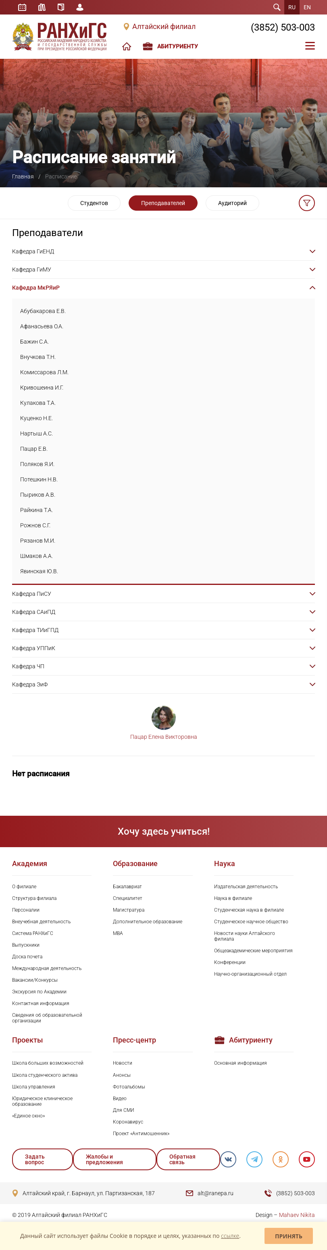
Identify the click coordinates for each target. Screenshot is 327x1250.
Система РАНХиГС (32, 933)
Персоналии (26, 910)
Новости (122, 1063)
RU (292, 7)
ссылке (230, 1236)
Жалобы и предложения (104, 1159)
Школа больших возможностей (47, 1063)
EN (307, 7)
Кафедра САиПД (33, 612)
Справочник (61, 7)
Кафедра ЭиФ (30, 684)
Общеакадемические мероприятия (253, 951)
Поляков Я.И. (37, 464)
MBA (118, 933)
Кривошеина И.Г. (41, 387)
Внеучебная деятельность (41, 922)
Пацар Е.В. (34, 449)
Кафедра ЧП (28, 666)
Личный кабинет (80, 7)
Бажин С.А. (34, 341)
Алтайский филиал (164, 27)
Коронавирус (128, 1122)
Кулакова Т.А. (38, 403)
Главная (23, 176)
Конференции (230, 962)
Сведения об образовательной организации (47, 1018)
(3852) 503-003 (283, 27)
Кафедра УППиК (33, 648)
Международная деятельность (46, 968)
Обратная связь (182, 1159)
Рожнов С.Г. (35, 525)
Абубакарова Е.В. (43, 311)
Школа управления (33, 1087)
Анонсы (122, 1075)
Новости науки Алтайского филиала (244, 936)
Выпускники (26, 945)
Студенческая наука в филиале (249, 910)
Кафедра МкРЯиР (36, 287)
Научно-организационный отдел (250, 974)
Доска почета (27, 957)
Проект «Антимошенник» (141, 1133)
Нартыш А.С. (36, 433)
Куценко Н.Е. (36, 418)
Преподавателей (163, 203)
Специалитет (127, 898)
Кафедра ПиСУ (31, 594)
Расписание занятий (22, 7)
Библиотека (42, 7)
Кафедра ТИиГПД (35, 630)
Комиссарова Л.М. (44, 372)
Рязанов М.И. (37, 540)
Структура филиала (34, 898)
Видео (120, 1098)
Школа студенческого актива (44, 1075)
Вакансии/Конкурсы (35, 980)
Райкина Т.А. (36, 510)
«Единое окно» (28, 1116)
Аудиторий (232, 203)
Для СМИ (123, 1110)
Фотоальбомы (129, 1087)
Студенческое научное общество (251, 922)
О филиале (24, 886)
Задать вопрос (35, 1159)
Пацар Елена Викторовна (163, 737)
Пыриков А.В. (37, 494)
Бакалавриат (127, 886)
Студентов (94, 203)
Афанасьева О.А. (41, 326)
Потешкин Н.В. (39, 479)
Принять (288, 1236)
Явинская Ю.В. (39, 571)
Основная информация (240, 1063)
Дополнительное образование (147, 922)
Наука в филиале (233, 898)
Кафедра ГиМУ (31, 269)
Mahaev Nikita (297, 1215)
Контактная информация (40, 1003)
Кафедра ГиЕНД (33, 251)
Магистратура (128, 910)
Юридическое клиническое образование (42, 1101)
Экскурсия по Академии (39, 992)
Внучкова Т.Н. (38, 357)
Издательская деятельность (246, 886)
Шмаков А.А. (36, 556)
